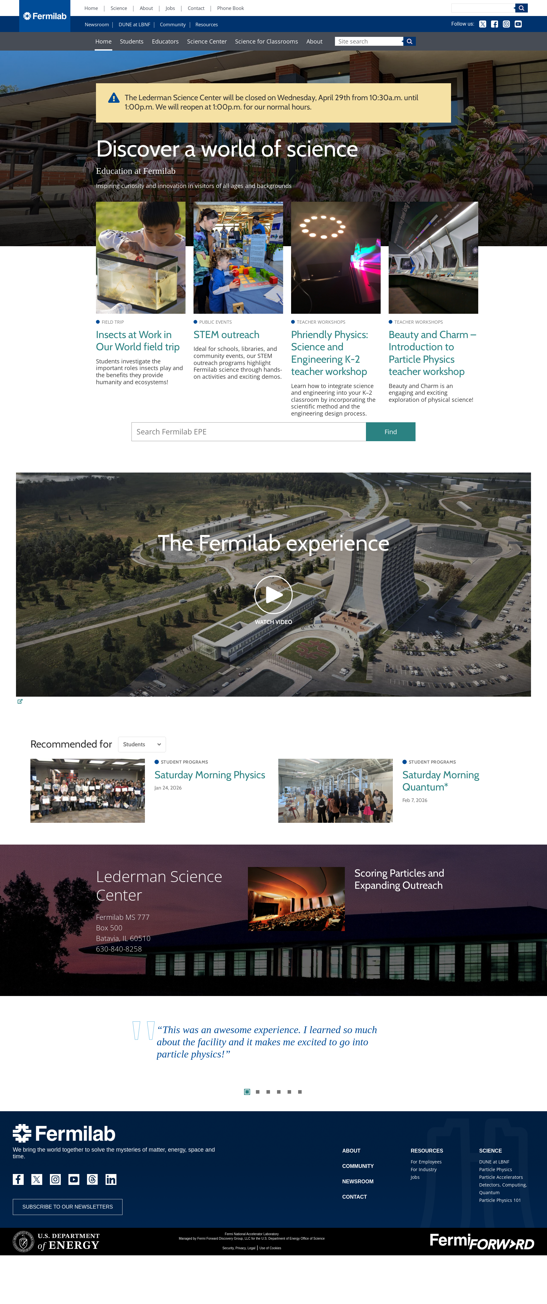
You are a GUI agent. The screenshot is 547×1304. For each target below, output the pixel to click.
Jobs (170, 8)
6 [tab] (299, 1091)
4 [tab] (278, 1091)
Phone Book (230, 8)
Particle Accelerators (501, 1177)
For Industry (424, 1169)
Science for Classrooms (266, 41)
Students (132, 41)
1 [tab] (247, 1091)
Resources (206, 24)
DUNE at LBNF (134, 24)
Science (119, 8)
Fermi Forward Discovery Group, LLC (223, 1238)
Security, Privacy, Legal (238, 1248)
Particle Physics (495, 1169)
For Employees (426, 1162)
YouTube (518, 24)
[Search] (483, 8)
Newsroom (97, 24)
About (146, 8)
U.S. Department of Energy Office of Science (293, 1238)
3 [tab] (268, 1091)
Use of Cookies (270, 1248)
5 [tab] (289, 1091)
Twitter (482, 24)
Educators (165, 41)
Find (390, 431)
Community (173, 24)
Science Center (207, 41)
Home (91, 8)
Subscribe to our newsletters (67, 1207)
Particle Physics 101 (500, 1200)
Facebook (494, 24)
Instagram (506, 24)
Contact (196, 8)
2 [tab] (257, 1091)
